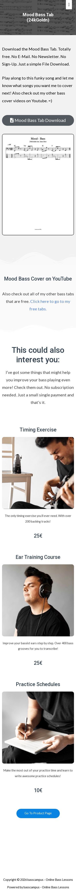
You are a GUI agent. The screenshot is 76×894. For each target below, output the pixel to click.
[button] (38, 120)
